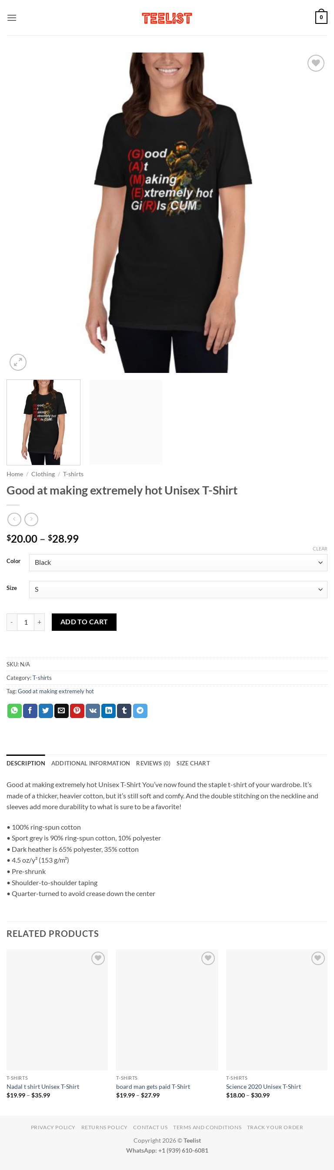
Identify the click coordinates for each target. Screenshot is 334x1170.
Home (15, 474)
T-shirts (73, 474)
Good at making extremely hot (56, 691)
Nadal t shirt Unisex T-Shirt (43, 1086)
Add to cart (84, 622)
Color (13, 561)
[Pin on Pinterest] (77, 711)
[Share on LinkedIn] (108, 711)
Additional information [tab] (90, 763)
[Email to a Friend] (61, 711)
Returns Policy (104, 1127)
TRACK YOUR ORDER (275, 1127)
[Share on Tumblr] (124, 711)
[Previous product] (31, 519)
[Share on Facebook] (30, 711)
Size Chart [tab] (193, 763)
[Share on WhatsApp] (14, 711)
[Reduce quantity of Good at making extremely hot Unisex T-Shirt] (12, 622)
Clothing (43, 474)
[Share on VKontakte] (93, 711)
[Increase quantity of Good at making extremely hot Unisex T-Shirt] (39, 622)
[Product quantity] (25, 622)
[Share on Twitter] (46, 711)
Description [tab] (26, 763)
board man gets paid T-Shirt (153, 1086)
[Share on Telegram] (140, 711)
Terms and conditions (207, 1127)
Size (12, 588)
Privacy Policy (53, 1127)
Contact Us (150, 1127)
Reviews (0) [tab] (153, 763)
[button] (12, 17)
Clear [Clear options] (320, 548)
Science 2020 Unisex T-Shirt (263, 1086)
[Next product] (14, 519)
